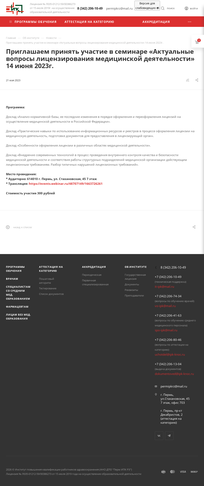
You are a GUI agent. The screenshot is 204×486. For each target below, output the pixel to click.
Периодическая (91, 275)
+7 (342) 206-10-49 (168, 277)
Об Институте (136, 267)
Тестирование (47, 288)
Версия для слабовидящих (147, 5)
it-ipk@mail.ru (164, 286)
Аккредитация (94, 267)
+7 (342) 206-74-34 (168, 296)
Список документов (51, 294)
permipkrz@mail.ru (174, 386)
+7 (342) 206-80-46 (168, 340)
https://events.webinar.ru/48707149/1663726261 (66, 184)
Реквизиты (131, 290)
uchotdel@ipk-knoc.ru (170, 354)
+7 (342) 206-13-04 (168, 364)
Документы (132, 284)
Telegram (169, 435)
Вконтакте (159, 435)
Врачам (12, 279)
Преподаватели (134, 295)
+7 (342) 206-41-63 (168, 315)
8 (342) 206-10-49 (90, 8)
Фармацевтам (17, 306)
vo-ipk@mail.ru (165, 306)
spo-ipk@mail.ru (166, 330)
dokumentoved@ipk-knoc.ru (174, 374)
